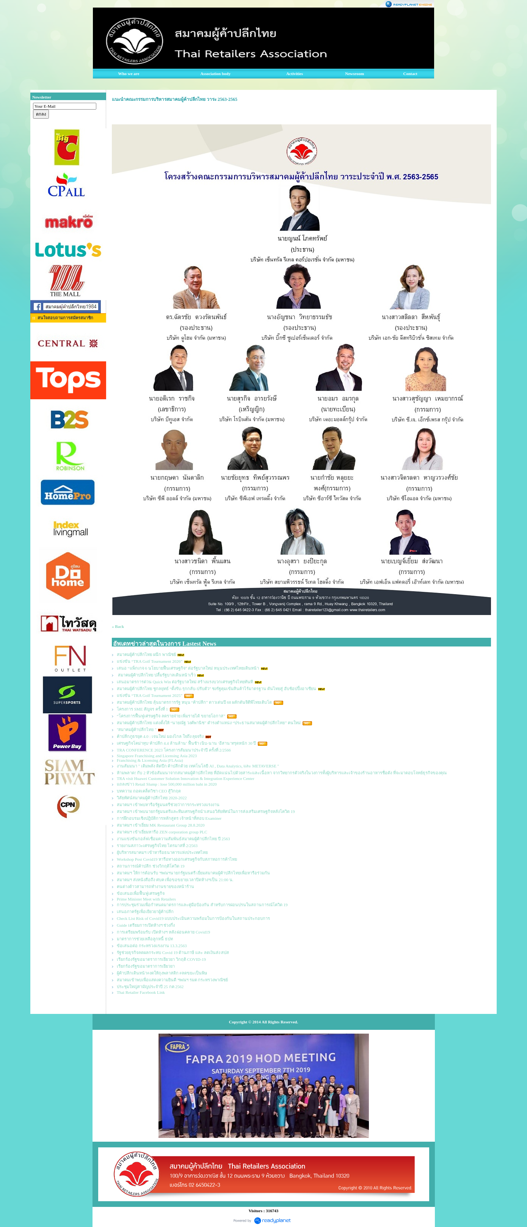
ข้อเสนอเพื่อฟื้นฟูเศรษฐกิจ (141, 893)
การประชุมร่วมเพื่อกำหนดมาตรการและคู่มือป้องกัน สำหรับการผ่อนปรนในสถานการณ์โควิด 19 (202, 904)
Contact (410, 73)
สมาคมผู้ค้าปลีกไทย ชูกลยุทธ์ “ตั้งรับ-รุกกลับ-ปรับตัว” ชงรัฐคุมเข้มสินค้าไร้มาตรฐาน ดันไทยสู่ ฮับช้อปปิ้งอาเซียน (216, 688)
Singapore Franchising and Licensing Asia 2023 (157, 755)
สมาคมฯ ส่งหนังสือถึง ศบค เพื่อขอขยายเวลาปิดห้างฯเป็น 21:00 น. (175, 879)
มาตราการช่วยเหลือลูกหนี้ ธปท (145, 939)
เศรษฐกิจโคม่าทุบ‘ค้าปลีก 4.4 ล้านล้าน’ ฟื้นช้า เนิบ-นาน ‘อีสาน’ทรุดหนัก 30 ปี (186, 743)
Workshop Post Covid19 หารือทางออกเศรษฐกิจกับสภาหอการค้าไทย (177, 859)
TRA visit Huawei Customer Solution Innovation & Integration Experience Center (186, 778)
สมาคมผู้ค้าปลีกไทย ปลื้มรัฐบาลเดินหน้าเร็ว (156, 675)
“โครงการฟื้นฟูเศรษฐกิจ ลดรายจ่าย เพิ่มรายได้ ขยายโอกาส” (171, 716)
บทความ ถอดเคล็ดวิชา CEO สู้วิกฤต (149, 791)
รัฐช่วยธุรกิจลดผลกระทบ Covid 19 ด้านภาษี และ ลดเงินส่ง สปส (173, 952)
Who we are (128, 73)
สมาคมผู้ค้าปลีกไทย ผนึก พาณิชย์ (146, 654)
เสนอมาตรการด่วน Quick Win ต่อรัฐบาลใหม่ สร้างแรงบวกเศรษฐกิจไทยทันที (185, 681)
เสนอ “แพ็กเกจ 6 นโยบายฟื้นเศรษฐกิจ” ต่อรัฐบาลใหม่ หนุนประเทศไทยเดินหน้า (188, 668)
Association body (215, 73)
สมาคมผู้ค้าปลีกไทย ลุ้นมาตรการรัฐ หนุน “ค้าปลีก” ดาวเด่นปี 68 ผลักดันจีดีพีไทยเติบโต (194, 702)
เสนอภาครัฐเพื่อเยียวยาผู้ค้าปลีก (145, 911)
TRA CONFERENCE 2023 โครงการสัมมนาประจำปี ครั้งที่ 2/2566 (174, 750)
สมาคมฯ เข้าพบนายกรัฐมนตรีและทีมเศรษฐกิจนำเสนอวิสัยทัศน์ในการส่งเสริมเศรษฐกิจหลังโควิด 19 (206, 811)
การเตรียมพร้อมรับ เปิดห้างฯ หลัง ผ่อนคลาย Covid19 (163, 932)
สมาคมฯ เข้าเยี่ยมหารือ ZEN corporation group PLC (162, 832)
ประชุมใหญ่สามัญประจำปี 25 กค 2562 (150, 986)
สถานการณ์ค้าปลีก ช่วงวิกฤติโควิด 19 (151, 866)
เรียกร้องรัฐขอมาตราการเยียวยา (146, 966)
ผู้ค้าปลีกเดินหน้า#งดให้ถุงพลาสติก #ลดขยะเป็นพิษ (162, 973)
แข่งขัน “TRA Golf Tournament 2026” (149, 661)
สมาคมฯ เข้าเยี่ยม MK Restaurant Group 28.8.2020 (161, 825)
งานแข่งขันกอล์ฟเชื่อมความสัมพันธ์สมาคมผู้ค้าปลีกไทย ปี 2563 (173, 838)
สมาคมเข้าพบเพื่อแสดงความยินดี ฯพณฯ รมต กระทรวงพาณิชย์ (172, 980)
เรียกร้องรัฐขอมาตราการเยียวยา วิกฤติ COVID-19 (161, 959)
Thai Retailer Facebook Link (141, 992)
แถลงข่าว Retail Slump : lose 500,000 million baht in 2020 (167, 784)
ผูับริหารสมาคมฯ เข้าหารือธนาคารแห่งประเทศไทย (162, 852)
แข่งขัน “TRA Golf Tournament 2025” (149, 695)
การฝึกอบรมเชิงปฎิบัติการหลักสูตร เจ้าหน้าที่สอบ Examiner (169, 818)
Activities (294, 73)
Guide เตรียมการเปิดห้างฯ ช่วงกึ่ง (146, 925)
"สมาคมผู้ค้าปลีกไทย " (137, 729)
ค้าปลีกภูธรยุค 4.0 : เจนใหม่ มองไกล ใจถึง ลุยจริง (160, 736)
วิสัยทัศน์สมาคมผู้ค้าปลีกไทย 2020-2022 (152, 798)
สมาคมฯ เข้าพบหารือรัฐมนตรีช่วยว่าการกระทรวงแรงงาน (168, 804)
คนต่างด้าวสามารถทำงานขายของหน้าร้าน (155, 886)
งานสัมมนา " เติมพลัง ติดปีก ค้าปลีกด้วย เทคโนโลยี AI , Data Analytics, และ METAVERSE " (198, 766)
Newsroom (354, 73)
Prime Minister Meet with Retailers (146, 899)
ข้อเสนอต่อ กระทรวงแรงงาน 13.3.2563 (152, 945)
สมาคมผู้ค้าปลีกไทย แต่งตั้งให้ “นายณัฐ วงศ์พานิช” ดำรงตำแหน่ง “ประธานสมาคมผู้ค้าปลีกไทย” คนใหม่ (209, 722)
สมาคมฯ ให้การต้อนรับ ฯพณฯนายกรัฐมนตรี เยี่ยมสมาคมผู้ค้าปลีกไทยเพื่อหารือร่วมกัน (193, 873)
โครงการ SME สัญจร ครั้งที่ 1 (142, 709)
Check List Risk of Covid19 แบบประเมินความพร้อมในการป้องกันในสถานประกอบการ (193, 918)
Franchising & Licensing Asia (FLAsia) (150, 760)
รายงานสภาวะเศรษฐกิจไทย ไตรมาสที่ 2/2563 (157, 845)
